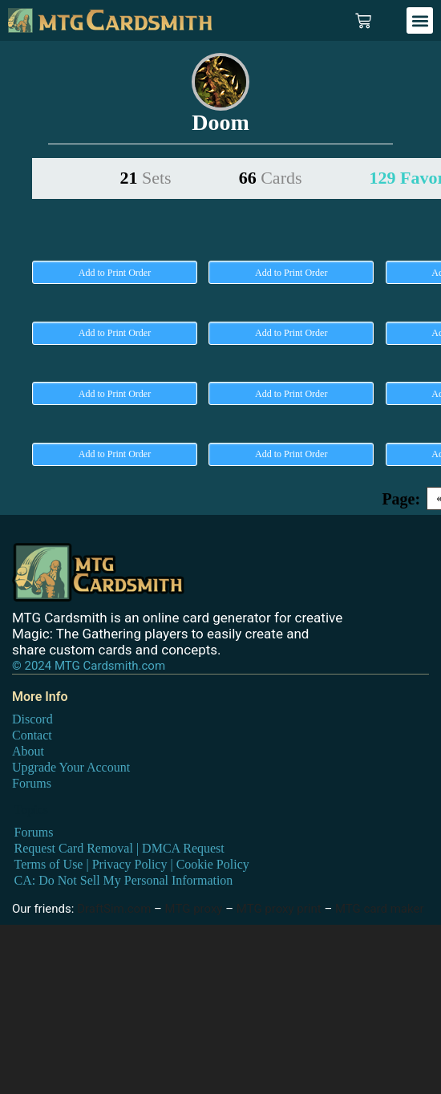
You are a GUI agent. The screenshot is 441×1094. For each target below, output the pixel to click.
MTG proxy (194, 909)
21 (146, 178)
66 (270, 178)
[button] (420, 20)
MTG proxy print (279, 909)
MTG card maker (379, 909)
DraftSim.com (114, 909)
